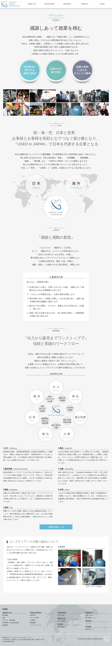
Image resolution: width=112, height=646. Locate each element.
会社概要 (5, 615)
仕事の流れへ (56, 527)
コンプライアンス (35, 625)
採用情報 (5, 625)
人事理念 (33, 620)
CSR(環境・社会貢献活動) (10, 622)
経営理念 (33, 615)
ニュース (88, 623)
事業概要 (33, 622)
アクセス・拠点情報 (8, 620)
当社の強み (61, 615)
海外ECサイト (89, 629)
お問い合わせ (89, 615)
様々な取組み (62, 621)
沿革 (3, 618)
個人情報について (91, 618)
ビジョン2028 (34, 618)
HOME (5, 609)
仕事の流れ (61, 627)
